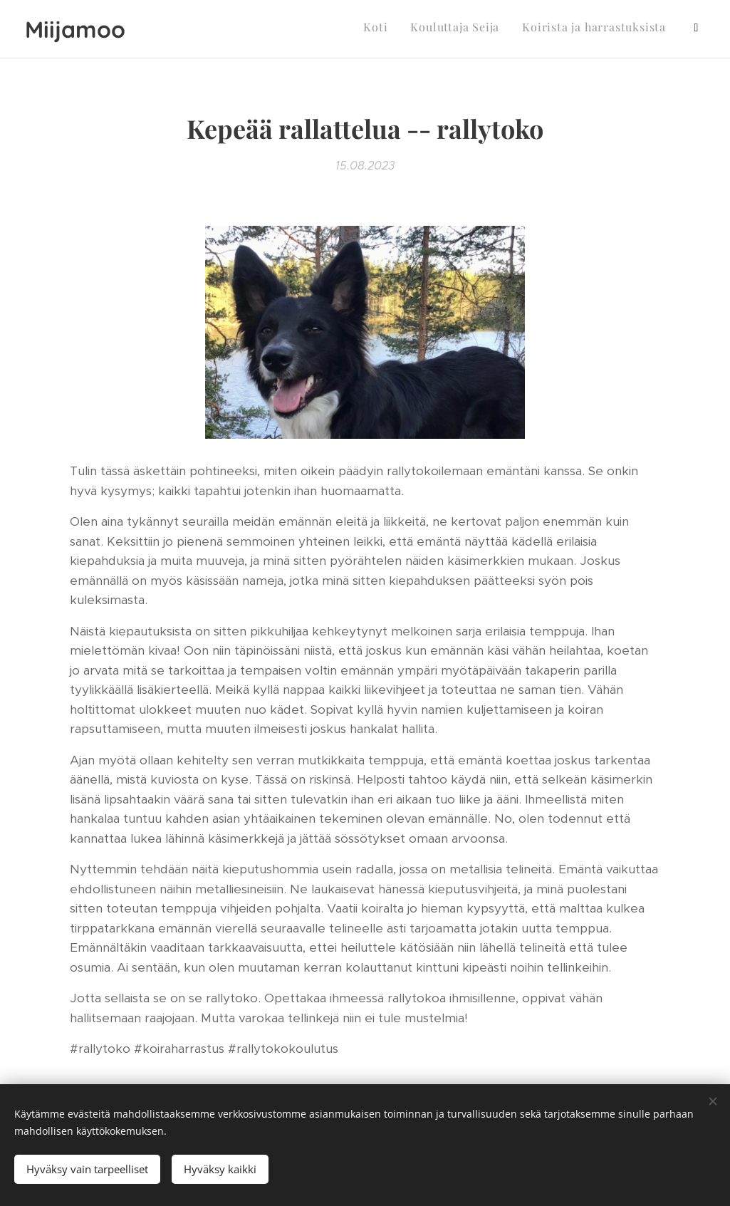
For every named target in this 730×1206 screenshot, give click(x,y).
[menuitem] (595, 29)
